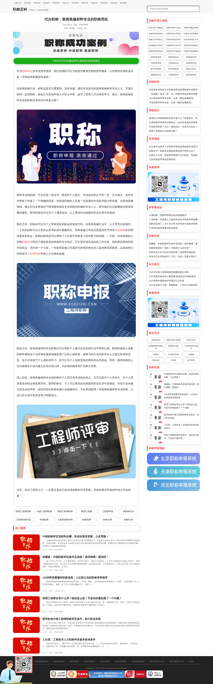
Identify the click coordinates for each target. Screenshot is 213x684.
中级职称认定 (173, 63)
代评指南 (37, 3)
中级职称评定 (173, 75)
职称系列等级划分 (156, 51)
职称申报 (27, 241)
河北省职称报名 (58, 661)
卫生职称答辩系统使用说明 (162, 159)
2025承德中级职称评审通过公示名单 (166, 281)
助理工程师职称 (23, 511)
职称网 (191, 354)
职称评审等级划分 (191, 45)
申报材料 (56, 3)
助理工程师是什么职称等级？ (163, 131)
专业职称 (120, 230)
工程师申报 (107, 511)
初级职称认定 (173, 57)
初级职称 (94, 3)
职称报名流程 (173, 346)
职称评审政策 (74, 661)
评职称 (31, 10)
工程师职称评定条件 (191, 347)
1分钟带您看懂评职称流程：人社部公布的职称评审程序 (75, 577)
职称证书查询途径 (191, 34)
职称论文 (65, 3)
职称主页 (17, 3)
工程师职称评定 (23, 519)
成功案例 (123, 3)
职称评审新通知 (121, 661)
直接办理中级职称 (173, 51)
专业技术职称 (173, 354)
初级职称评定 (156, 75)
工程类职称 (34, 253)
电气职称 (191, 360)
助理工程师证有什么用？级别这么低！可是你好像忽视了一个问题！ (82, 598)
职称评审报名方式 (191, 39)
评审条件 (27, 3)
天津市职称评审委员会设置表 (163, 228)
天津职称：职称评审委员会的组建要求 (167, 215)
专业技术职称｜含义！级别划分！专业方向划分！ (173, 127)
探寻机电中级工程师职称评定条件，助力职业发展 (71, 618)
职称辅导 (46, 3)
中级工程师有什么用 (157, 661)
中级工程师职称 (44, 511)
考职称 (155, 354)
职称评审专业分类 (173, 45)
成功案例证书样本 (156, 45)
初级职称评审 (191, 57)
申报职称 (44, 519)
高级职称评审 (191, 63)
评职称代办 (128, 511)
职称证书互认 (191, 69)
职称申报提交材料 (191, 28)
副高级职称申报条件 (156, 347)
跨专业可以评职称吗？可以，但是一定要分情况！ (173, 256)
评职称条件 (155, 340)
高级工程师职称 (65, 511)
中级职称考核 (156, 63)
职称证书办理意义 (156, 39)
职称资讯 (75, 3)
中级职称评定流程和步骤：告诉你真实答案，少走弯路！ (75, 536)
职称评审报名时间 (173, 39)
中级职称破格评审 (41, 661)
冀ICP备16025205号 (106, 682)
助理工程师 (86, 511)
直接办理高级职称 (191, 51)
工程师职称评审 (65, 519)
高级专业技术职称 (173, 340)
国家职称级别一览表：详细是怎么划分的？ (170, 248)
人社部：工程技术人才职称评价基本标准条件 (68, 639)
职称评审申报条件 (156, 34)
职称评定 (27, 71)
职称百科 (84, 3)
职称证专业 (191, 340)
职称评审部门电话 (173, 28)
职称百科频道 (42, 10)
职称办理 (107, 519)
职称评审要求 (105, 661)
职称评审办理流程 (173, 34)
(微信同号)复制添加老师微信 (76, 60)
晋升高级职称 (173, 69)
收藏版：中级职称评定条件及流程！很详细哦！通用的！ (75, 557)
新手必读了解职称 (156, 28)
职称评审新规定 (89, 661)
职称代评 (128, 519)
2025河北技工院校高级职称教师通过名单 (169, 272)
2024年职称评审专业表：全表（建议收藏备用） (172, 98)
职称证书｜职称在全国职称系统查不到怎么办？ (172, 151)
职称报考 (86, 519)
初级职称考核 (156, 57)
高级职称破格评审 (138, 661)
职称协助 (155, 360)
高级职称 (113, 3)
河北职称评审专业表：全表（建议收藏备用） (171, 102)
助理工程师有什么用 (176, 661)
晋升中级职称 (156, 69)
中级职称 (104, 3)
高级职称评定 (191, 75)
